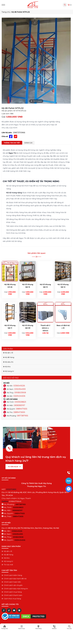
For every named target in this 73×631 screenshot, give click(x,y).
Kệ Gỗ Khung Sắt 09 (27, 326)
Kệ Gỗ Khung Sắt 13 (45, 285)
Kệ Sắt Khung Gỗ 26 (10, 285)
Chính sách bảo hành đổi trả (14, 579)
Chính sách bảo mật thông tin (15, 589)
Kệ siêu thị (8, 362)
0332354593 (20, 389)
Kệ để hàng (8, 357)
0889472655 (19, 412)
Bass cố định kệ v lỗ (63, 326)
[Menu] (3, 5)
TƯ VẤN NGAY (14, 467)
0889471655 (21, 409)
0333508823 (20, 402)
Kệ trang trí (8, 371)
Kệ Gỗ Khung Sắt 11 (10, 326)
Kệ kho (6, 367)
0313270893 (11, 489)
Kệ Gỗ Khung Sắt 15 (27, 285)
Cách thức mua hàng (11, 599)
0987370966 (19, 132)
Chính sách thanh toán (12, 595)
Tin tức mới (7, 565)
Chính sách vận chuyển (12, 585)
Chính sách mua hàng (12, 592)
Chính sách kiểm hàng (12, 575)
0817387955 (22, 416)
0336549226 (19, 386)
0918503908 (20, 392)
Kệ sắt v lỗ (8, 353)
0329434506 (19, 396)
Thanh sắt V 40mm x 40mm (45, 328)
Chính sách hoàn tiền (11, 582)
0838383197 (19, 405)
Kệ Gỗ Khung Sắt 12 (63, 285)
